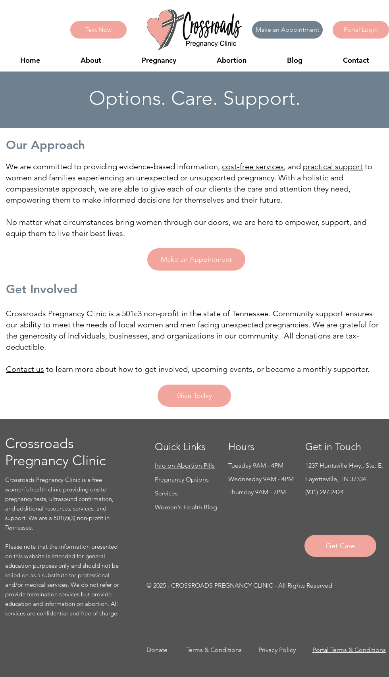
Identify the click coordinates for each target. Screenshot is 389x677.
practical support (333, 166)
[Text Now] (98, 30)
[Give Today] (194, 396)
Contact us (25, 369)
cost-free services (253, 166)
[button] (361, 30)
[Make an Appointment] (287, 30)
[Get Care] (340, 546)
